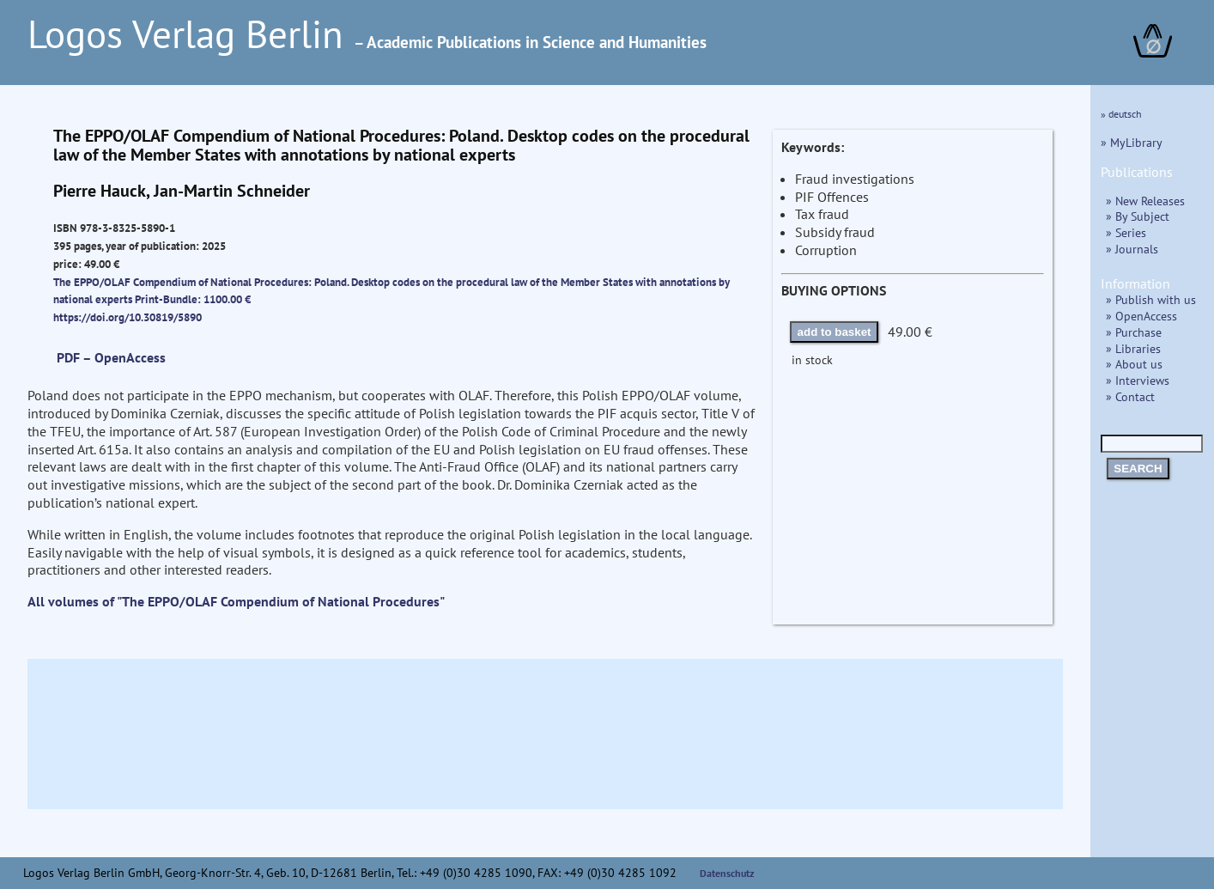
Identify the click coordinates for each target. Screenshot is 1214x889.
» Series (1126, 232)
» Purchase (1134, 332)
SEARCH (1138, 468)
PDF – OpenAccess (111, 357)
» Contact (1130, 396)
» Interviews (1137, 380)
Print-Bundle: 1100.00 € (193, 299)
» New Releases (1145, 200)
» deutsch (1121, 113)
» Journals (1132, 249)
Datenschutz (727, 873)
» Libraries (1133, 348)
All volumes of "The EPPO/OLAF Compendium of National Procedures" (236, 601)
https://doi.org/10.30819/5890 (127, 317)
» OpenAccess (1141, 315)
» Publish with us (1151, 299)
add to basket (834, 332)
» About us (1134, 364)
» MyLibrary (1131, 142)
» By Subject (1137, 216)
